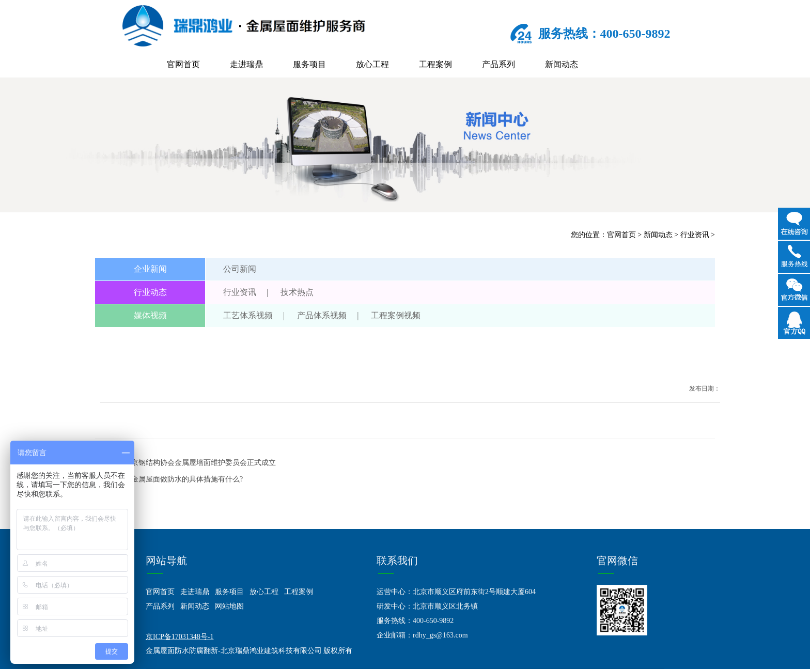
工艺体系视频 (248, 315)
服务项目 (309, 64)
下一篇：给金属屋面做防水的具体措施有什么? (169, 479)
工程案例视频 (395, 315)
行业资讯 (694, 235)
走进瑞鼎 (246, 64)
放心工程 (372, 64)
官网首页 (183, 64)
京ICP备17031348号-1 (179, 637)
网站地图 (229, 606)
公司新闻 (239, 269)
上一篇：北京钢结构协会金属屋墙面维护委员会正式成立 (185, 462)
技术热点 (297, 292)
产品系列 (498, 64)
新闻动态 (561, 64)
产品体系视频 (322, 315)
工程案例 (435, 64)
